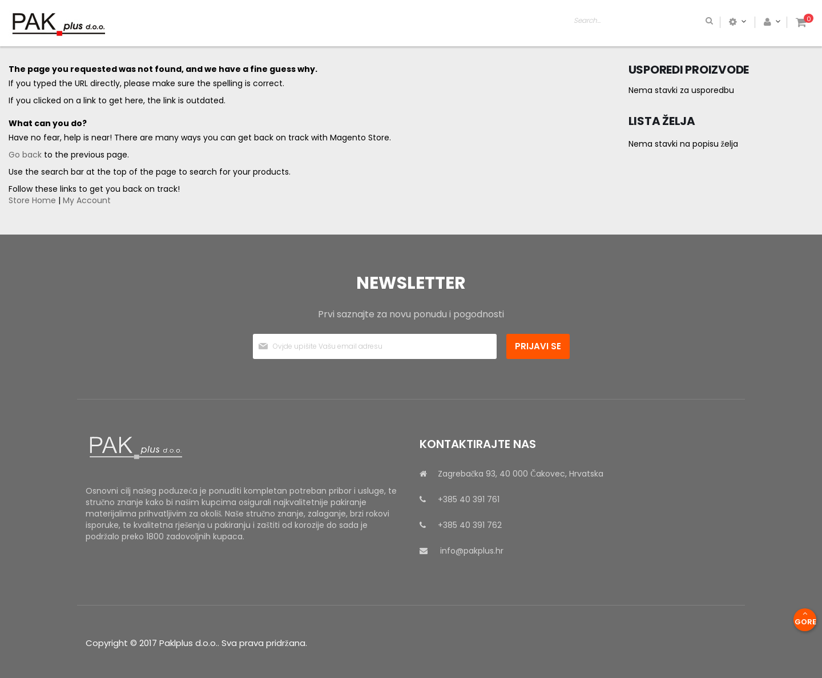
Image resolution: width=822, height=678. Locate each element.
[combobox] (688, 22)
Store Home (32, 200)
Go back (25, 154)
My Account (87, 200)
